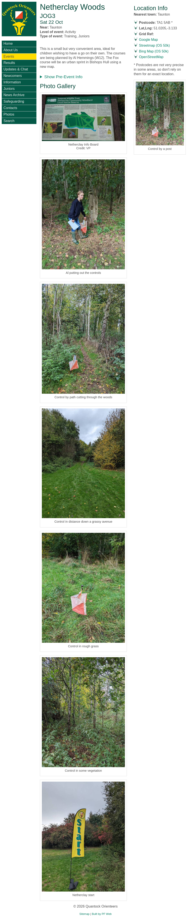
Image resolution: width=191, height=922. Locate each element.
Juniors (9, 88)
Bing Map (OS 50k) (153, 51)
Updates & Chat (15, 69)
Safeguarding (13, 101)
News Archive (13, 95)
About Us (10, 50)
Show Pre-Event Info (63, 77)
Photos (8, 114)
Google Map (148, 39)
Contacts (10, 108)
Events (8, 56)
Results (9, 63)
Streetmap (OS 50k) (154, 45)
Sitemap (84, 914)
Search (9, 121)
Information (12, 82)
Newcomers (12, 76)
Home (8, 43)
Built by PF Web (102, 914)
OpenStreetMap (151, 57)
